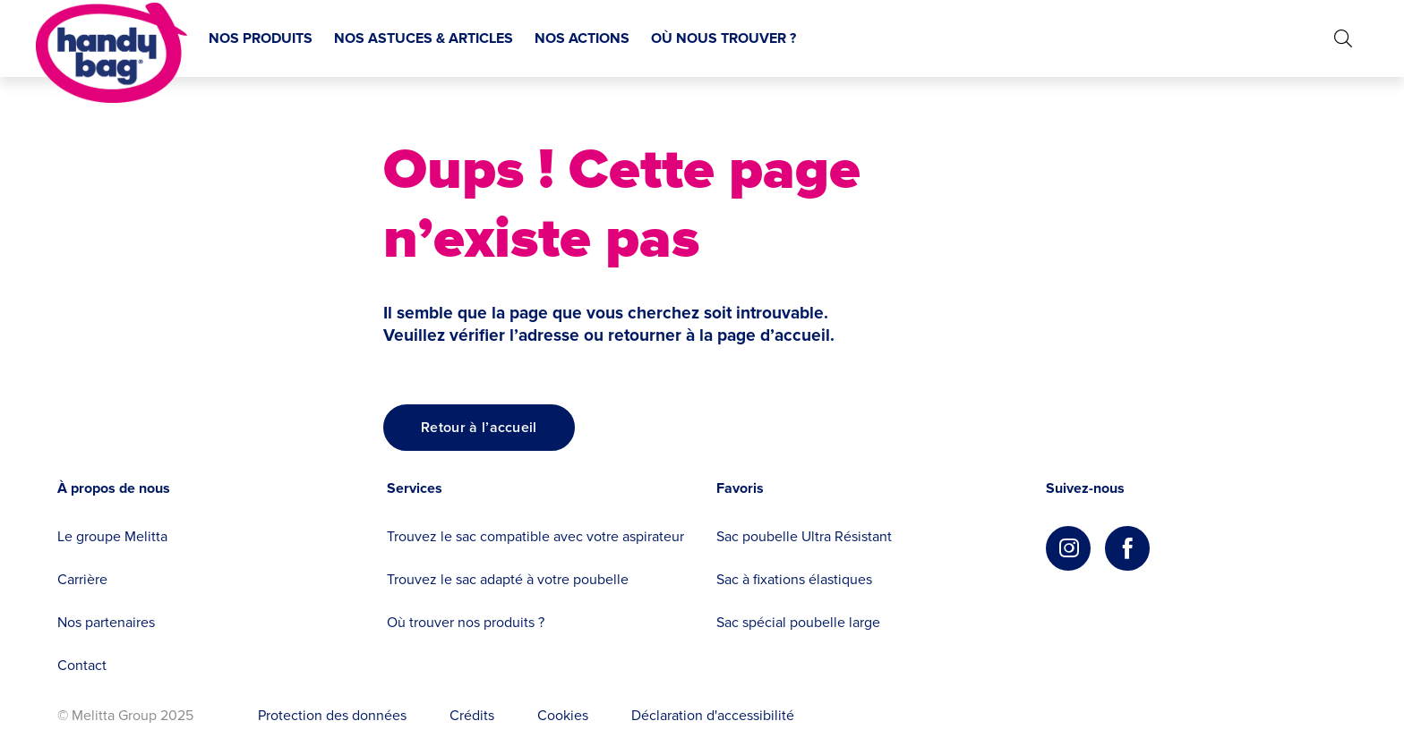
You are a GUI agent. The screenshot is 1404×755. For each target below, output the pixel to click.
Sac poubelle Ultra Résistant (804, 537)
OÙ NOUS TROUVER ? (723, 38)
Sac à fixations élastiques (794, 580)
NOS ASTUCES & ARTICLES (423, 38)
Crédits (471, 716)
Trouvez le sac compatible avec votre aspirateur (535, 537)
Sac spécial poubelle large (798, 623)
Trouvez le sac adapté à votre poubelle (508, 580)
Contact (82, 665)
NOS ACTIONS (582, 38)
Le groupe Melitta (112, 537)
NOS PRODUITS (260, 38)
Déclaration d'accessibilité (712, 716)
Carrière (82, 580)
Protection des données (332, 716)
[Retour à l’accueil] (479, 427)
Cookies (562, 716)
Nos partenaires (106, 623)
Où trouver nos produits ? (465, 623)
